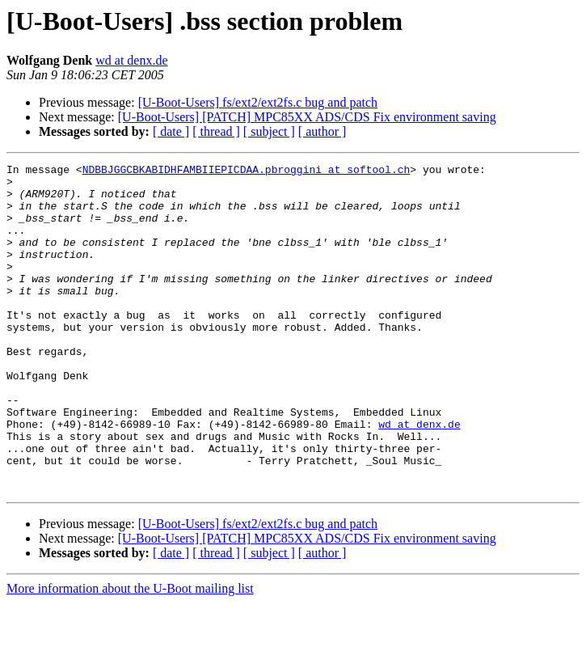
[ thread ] (216, 131)
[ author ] (322, 131)
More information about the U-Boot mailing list (130, 654)
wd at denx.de (131, 60)
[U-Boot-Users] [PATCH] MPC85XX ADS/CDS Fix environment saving (307, 117)
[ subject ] (269, 131)
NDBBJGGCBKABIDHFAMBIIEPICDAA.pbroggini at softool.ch (246, 171)
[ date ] (171, 131)
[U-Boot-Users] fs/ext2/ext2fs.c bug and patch (257, 102)
